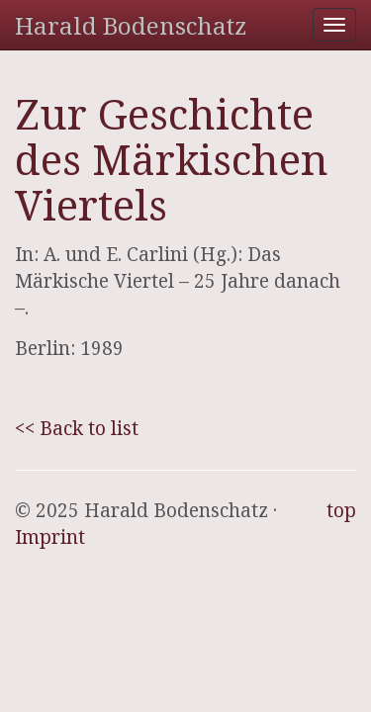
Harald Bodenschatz (130, 25)
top (341, 510)
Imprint (50, 537)
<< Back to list (77, 428)
